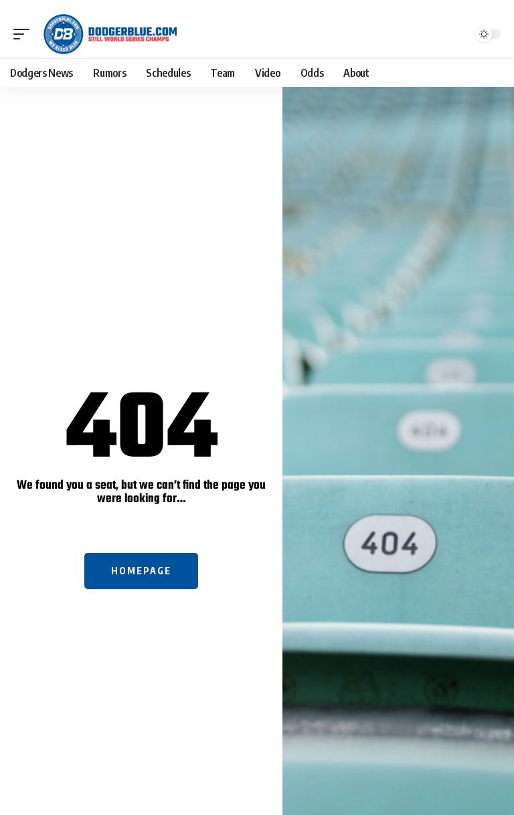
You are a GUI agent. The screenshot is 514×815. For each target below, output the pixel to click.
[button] (24, 34)
